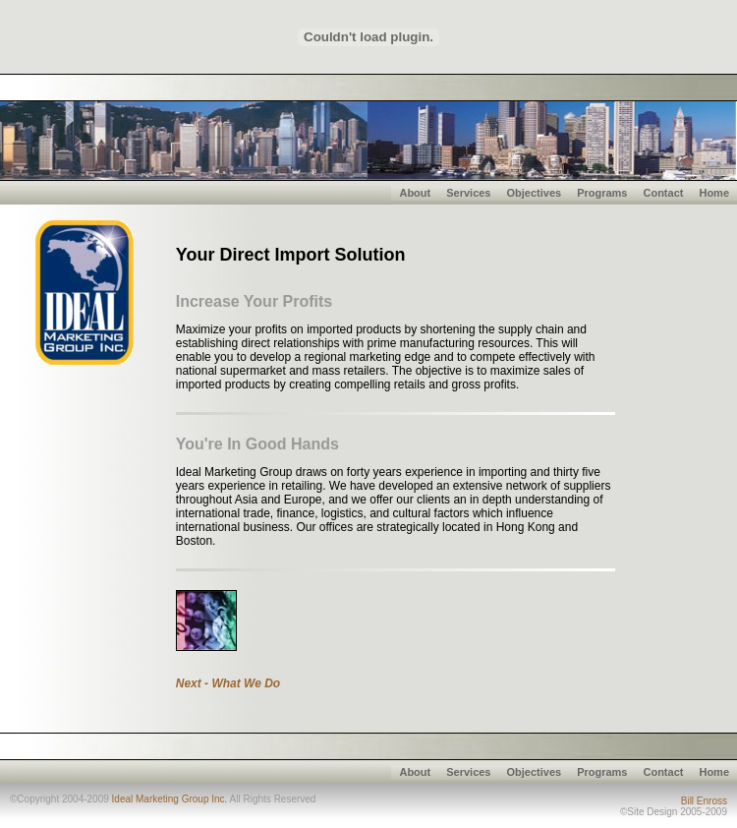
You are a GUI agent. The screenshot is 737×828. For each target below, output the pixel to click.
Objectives (533, 193)
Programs (602, 193)
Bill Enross (704, 801)
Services (468, 193)
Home (714, 193)
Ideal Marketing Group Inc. (170, 799)
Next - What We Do (228, 683)
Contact (663, 193)
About (414, 193)
